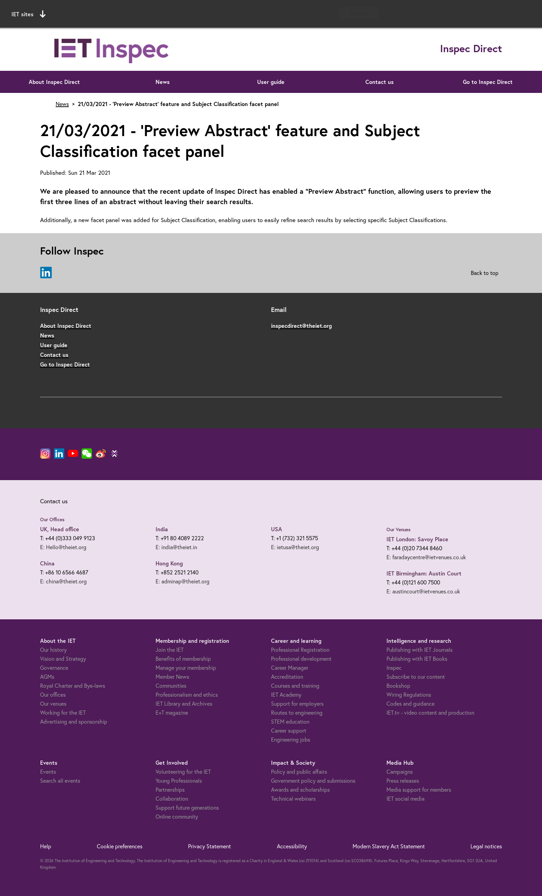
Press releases (402, 780)
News (163, 81)
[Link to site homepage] (112, 49)
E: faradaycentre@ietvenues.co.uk (426, 557)
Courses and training (295, 685)
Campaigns (399, 771)
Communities (171, 685)
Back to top (484, 272)
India (162, 529)
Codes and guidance (410, 703)
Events (48, 771)
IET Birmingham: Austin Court (423, 573)
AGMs (47, 676)
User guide (270, 81)
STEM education (290, 721)
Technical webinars (293, 798)
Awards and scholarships (300, 789)
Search (358, 13)
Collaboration (172, 798)
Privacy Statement (209, 846)
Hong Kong (169, 563)
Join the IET (170, 649)
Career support (288, 730)
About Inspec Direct (54, 81)
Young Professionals (179, 780)
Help (45, 846)
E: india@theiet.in (176, 547)
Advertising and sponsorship (73, 721)
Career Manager (289, 667)
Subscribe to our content (415, 676)
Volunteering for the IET (183, 771)
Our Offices (52, 519)
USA (276, 529)
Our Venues (398, 529)
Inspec (394, 667)
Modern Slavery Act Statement (389, 846)
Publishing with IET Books (416, 658)
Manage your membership (186, 667)
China (47, 563)
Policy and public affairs (299, 771)
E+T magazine (172, 712)
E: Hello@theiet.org (63, 547)
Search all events (60, 780)
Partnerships (170, 789)
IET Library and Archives (184, 703)
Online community (177, 816)
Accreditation (287, 676)
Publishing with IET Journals (419, 649)
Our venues (53, 703)
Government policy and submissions (313, 780)
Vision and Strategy (63, 658)
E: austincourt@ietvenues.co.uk (423, 591)
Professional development (301, 658)
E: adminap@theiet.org (182, 581)
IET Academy (286, 694)
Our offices (53, 694)
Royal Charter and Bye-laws (72, 685)
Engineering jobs (290, 739)
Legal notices (486, 846)
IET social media (405, 798)
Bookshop (398, 685)
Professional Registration (300, 649)
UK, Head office (59, 529)
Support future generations (187, 807)
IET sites (28, 14)
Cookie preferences (119, 846)
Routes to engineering (297, 712)
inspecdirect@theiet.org (301, 325)
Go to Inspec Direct (488, 81)
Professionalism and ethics (187, 694)
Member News (172, 676)
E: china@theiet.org (63, 581)
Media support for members (418, 789)
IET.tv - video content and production (430, 712)
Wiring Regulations (408, 694)
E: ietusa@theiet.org (295, 547)
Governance (54, 667)
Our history (53, 649)
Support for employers (297, 703)
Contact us (379, 81)
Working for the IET (63, 712)
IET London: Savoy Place (417, 539)
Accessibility (292, 846)
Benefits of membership (183, 658)
